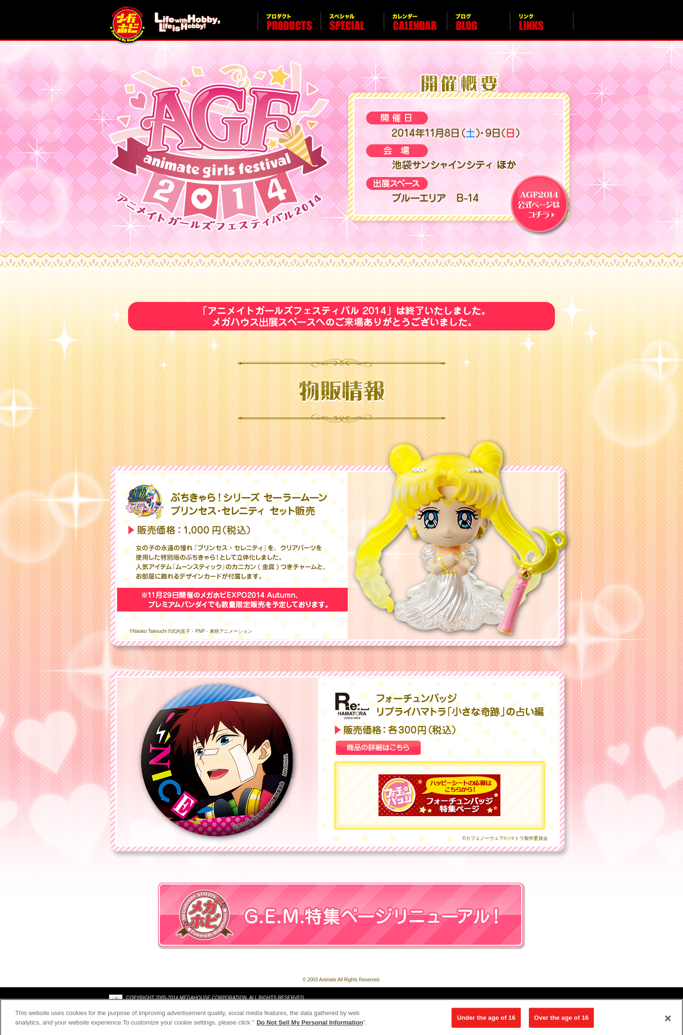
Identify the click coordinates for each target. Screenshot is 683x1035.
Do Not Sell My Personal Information (310, 1024)
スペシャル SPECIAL (352, 26)
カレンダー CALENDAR (415, 26)
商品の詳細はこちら (378, 748)
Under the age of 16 (486, 1020)
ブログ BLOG (478, 26)
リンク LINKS (541, 26)
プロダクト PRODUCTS (289, 26)
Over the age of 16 (561, 1020)
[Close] (667, 1021)
